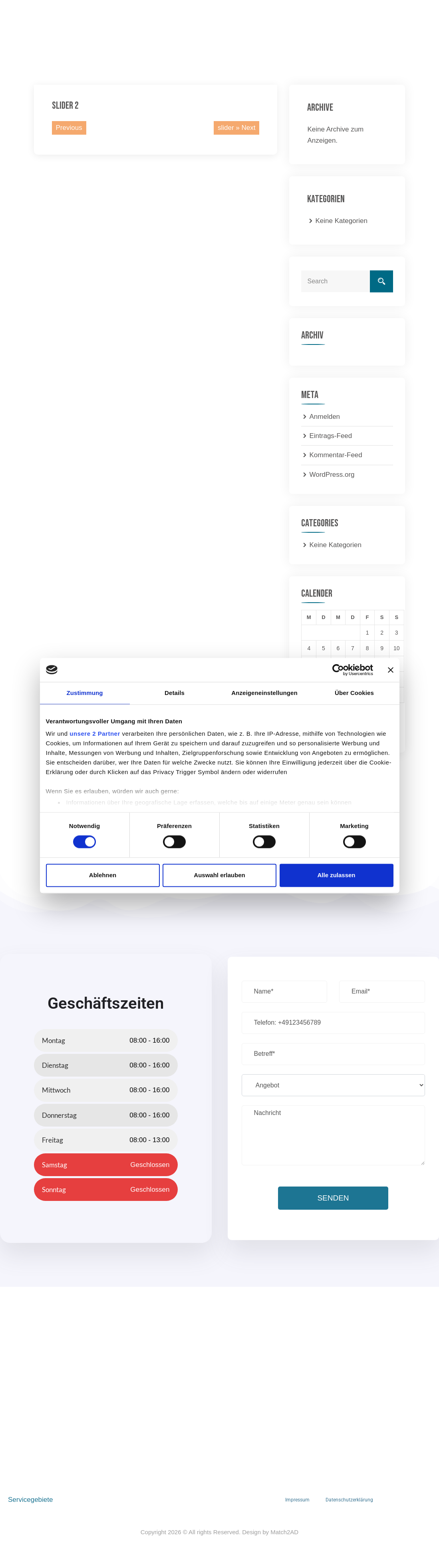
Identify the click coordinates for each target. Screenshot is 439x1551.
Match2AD (284, 1532)
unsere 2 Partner (95, 733)
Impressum (297, 1500)
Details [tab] (175, 692)
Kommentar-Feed (335, 455)
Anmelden (324, 416)
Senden (333, 1198)
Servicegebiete (30, 1499)
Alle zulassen (336, 875)
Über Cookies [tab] (354, 692)
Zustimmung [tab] (85, 692)
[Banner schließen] (390, 670)
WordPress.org (331, 474)
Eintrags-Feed (330, 436)
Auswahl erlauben (219, 875)
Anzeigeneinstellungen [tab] (264, 692)
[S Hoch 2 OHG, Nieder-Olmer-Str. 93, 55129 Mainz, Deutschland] (219, 1379)
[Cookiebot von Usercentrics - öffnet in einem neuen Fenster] (338, 670)
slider (226, 127)
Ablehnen (102, 875)
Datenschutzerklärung (349, 1500)
